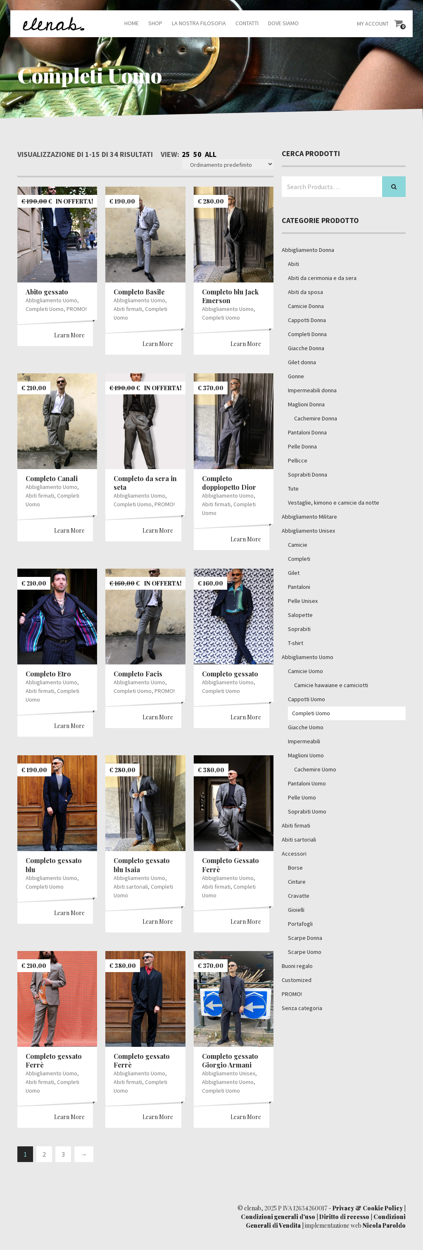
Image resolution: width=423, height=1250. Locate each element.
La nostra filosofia (199, 23)
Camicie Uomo (305, 671)
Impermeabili (304, 741)
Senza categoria (302, 1008)
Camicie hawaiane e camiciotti (331, 685)
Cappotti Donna (307, 320)
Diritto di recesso (344, 1217)
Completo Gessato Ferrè (230, 864)
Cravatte (298, 895)
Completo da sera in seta (145, 482)
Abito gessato (47, 291)
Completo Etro (48, 673)
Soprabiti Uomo (307, 811)
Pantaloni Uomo (307, 783)
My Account (373, 23)
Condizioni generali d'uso (278, 1217)
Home (131, 23)
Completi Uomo (45, 309)
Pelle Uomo (302, 797)
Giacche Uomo (305, 727)
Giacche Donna (306, 348)
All (210, 154)
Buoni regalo (297, 966)
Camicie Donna (306, 306)
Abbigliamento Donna (308, 250)
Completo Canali (52, 478)
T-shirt (295, 643)
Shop (155, 23)
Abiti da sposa (305, 292)
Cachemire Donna (315, 418)
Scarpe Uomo (304, 952)
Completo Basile (139, 291)
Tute (293, 488)
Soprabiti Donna (307, 474)
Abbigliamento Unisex (228, 1073)
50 (197, 154)
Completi (299, 558)
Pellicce (297, 460)
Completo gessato (230, 673)
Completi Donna (307, 334)
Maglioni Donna (306, 404)
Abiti (293, 264)
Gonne (296, 376)
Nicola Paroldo (384, 1225)
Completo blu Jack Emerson (230, 296)
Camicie (297, 544)
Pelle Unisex (303, 601)
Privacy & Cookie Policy (368, 1208)
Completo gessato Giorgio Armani (230, 1060)
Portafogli (300, 923)
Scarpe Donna (305, 938)
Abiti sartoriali (131, 886)
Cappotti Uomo (306, 699)
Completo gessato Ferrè (54, 1060)
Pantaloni (299, 587)
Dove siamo (283, 23)
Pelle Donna (302, 446)
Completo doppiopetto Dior (229, 482)
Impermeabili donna (312, 390)
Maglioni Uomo (306, 755)
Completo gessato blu (54, 864)
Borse (295, 867)
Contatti (247, 23)
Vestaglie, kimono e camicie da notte (333, 502)
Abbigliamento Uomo (51, 300)
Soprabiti (299, 629)
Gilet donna (302, 362)
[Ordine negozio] (227, 164)
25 (186, 154)
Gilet (293, 572)
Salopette (300, 615)
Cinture (297, 881)
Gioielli (296, 909)
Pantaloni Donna (307, 432)
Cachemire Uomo (315, 769)
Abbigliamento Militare (309, 516)
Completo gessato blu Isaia (142, 864)
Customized (296, 980)
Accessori (294, 853)
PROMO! (77, 309)
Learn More (69, 335)
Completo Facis (138, 673)
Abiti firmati (128, 309)
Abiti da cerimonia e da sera (322, 278)
